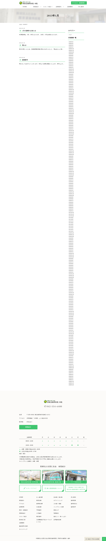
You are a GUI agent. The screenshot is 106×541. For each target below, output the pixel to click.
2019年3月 (71, 186)
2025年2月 (71, 65)
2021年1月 (71, 149)
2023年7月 (71, 98)
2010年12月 (71, 350)
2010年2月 (71, 362)
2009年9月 (71, 369)
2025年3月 (71, 64)
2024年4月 (71, 82)
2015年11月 (71, 255)
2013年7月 (71, 299)
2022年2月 (71, 127)
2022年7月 (71, 118)
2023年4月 (71, 103)
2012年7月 (71, 320)
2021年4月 (71, 144)
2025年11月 (71, 50)
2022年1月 (71, 128)
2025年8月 (71, 55)
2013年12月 (71, 292)
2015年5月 (71, 265)
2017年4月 (71, 226)
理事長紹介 (22, 513)
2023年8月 (71, 96)
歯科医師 (73, 500)
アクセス (22, 503)
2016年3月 (71, 248)
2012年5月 (71, 323)
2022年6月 (71, 120)
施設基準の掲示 (24, 526)
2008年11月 (71, 383)
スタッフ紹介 (47, 6)
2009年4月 (71, 374)
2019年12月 (71, 171)
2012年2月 (71, 328)
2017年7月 (71, 221)
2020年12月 (71, 151)
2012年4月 (71, 325)
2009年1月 (71, 379)
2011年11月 (71, 333)
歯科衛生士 (74, 503)
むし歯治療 (39, 497)
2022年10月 (71, 113)
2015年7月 (71, 262)
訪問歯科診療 (58, 519)
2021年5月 (71, 142)
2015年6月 (71, 263)
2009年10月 (71, 367)
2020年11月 (71, 152)
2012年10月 (71, 314)
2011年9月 (71, 335)
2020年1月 (71, 169)
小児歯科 (39, 513)
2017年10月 (71, 215)
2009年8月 (71, 371)
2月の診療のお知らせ (29, 30)
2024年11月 (71, 70)
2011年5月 (71, 342)
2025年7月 (71, 57)
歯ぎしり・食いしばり (60, 516)
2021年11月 (71, 132)
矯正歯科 (39, 516)
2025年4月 (71, 62)
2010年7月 (71, 357)
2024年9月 (71, 74)
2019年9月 (71, 176)
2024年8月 (71, 76)
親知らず (56, 510)
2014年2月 (71, 289)
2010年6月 (71, 359)
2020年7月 (71, 159)
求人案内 (81, 6)
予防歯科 (39, 510)
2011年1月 (71, 349)
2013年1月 (71, 309)
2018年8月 (71, 198)
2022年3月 (71, 125)
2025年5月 (71, 60)
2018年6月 (71, 202)
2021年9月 (71, 135)
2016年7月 (71, 241)
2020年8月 (71, 157)
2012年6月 (71, 321)
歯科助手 (73, 507)
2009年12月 (71, 366)
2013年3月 (71, 306)
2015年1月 (71, 272)
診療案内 (58, 6)
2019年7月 (71, 180)
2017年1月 (71, 231)
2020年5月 (71, 163)
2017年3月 (71, 227)
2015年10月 (71, 256)
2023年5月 (71, 101)
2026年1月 (71, 47)
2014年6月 (71, 284)
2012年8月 (71, 318)
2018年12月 (71, 192)
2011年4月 (71, 343)
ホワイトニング (58, 500)
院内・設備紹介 (24, 510)
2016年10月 (71, 236)
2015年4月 (71, 267)
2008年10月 (71, 384)
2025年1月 (71, 67)
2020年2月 (71, 168)
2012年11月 (71, 313)
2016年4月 (71, 246)
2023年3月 (71, 105)
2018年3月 (71, 207)
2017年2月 (71, 229)
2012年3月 (71, 326)
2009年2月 (71, 378)
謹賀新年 (25, 60)
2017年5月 (71, 224)
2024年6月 (71, 79)
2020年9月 (71, 156)
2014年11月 (71, 275)
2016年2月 (71, 250)
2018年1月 (71, 210)
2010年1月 (71, 364)
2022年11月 (71, 111)
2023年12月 (71, 89)
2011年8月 (71, 337)
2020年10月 (71, 154)
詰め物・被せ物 (58, 497)
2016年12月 (71, 233)
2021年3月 (71, 145)
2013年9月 (71, 296)
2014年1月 (71, 291)
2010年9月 (71, 355)
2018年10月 (71, 195)
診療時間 (22, 507)
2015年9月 (71, 258)
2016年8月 (71, 239)
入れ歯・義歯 (58, 503)
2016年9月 (71, 238)
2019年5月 (71, 183)
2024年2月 (71, 86)
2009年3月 (71, 376)
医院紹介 (36, 6)
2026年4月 (71, 41)
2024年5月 (71, 81)
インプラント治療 (59, 507)
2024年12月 (71, 69)
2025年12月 (71, 48)
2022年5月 (71, 122)
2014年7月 (71, 282)
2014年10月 (71, 277)
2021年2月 (71, 147)
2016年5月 (71, 244)
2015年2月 (71, 270)
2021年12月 (71, 130)
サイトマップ (23, 529)
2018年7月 (71, 200)
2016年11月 (71, 234)
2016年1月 (71, 251)
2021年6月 (71, 140)
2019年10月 (71, 175)
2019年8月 (71, 178)
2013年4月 (71, 304)
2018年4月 (71, 205)
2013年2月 (71, 308)
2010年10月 (71, 354)
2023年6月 (71, 99)
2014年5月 (71, 285)
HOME (25, 6)
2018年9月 (71, 197)
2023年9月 (71, 94)
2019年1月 (71, 190)
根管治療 (39, 500)
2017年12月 (71, 212)
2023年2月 (71, 106)
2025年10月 (71, 52)
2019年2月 (71, 188)
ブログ (70, 34)
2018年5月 (71, 204)
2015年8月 (71, 260)
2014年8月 (71, 280)
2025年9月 (71, 53)
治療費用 (70, 6)
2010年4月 (71, 360)
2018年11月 (71, 193)
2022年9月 (71, 115)
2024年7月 (71, 77)
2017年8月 (71, 219)
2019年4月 (71, 185)
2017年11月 (71, 214)
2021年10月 (71, 134)
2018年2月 (71, 209)
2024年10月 (71, 72)
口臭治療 (39, 507)
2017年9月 (71, 217)
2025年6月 (71, 58)
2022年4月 (71, 123)
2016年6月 (71, 243)
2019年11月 (71, 173)
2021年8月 (71, 137)
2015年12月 (71, 253)
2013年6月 (71, 301)
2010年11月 (71, 352)
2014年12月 (71, 273)
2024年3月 (71, 84)
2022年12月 (71, 110)
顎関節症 (56, 513)
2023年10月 (71, 93)
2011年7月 (71, 338)
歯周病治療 (39, 503)
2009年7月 (71, 372)
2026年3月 (71, 43)
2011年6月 (71, 340)
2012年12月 (71, 311)
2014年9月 (71, 279)
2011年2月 (71, 347)
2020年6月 (71, 161)
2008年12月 (71, 381)
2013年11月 (71, 294)
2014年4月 (71, 287)
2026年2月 (71, 45)
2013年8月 (71, 297)
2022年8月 (71, 116)
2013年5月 (71, 302)
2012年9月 (71, 316)
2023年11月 (71, 91)
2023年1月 (71, 108)
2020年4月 (71, 164)
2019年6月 (71, 181)
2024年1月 (71, 87)
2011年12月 (71, 331)
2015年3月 (71, 268)
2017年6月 (71, 222)
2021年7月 (71, 139)
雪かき (24, 45)
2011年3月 (71, 345)
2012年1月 (71, 330)
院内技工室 (22, 519)
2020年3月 (71, 166)
